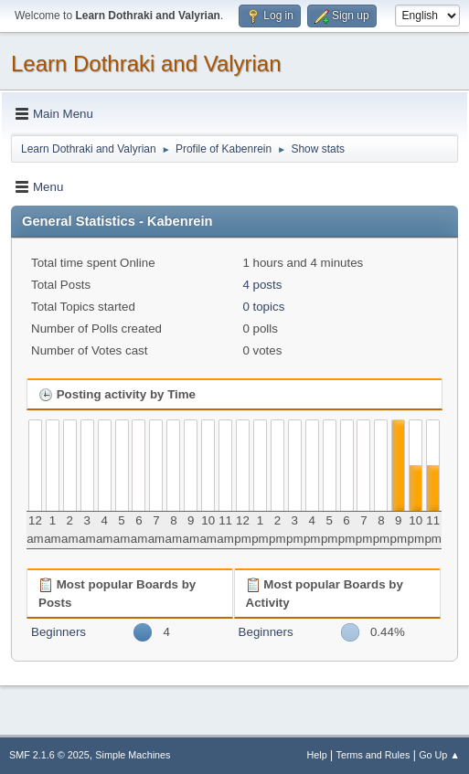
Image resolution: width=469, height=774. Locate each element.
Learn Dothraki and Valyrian (146, 63)
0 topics (263, 306)
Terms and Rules (373, 754)
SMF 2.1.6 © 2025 (49, 754)
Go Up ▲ (439, 754)
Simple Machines (132, 754)
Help (317, 754)
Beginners (58, 632)
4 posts (262, 285)
